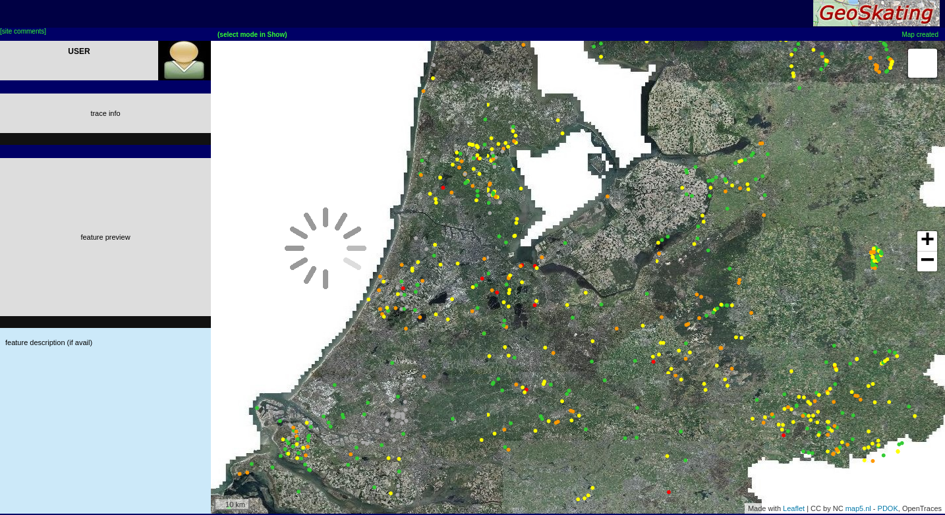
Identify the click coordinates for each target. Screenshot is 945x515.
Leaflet (794, 508)
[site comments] (23, 31)
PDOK (888, 508)
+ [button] (928, 241)
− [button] (927, 261)
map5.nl (858, 508)
